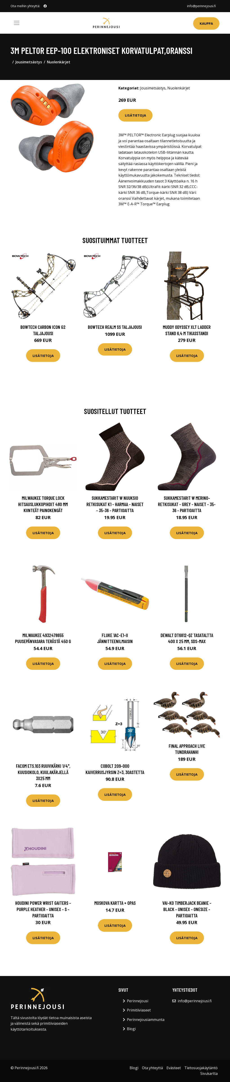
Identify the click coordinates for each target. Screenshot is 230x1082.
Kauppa (206, 23)
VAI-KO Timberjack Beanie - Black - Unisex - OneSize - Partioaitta (186, 909)
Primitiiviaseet (139, 1010)
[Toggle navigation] (17, 23)
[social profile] (45, 6)
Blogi (131, 1028)
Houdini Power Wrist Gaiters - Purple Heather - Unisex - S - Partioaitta (43, 909)
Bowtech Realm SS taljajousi (115, 327)
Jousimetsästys (28, 62)
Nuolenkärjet (58, 62)
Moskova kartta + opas (115, 903)
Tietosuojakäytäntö (201, 1067)
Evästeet (173, 1067)
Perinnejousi (137, 1000)
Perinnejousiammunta (145, 1019)
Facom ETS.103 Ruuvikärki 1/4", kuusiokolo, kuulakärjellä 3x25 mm (43, 772)
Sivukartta (209, 1073)
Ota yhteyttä (152, 1067)
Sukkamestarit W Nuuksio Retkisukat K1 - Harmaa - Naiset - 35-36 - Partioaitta (115, 504)
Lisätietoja (135, 115)
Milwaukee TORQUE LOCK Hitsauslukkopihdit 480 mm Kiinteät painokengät (43, 504)
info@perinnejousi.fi (201, 6)
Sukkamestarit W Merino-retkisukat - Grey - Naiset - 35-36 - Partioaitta (187, 504)
